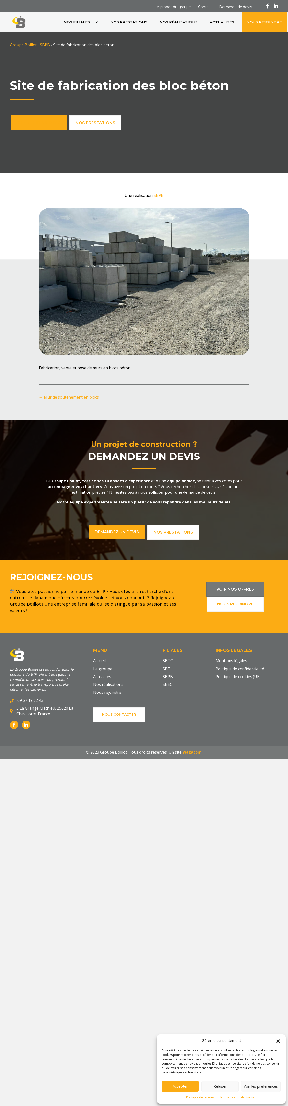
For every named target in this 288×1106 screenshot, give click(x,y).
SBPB (45, 44)
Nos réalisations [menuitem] (108, 684)
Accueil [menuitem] (99, 661)
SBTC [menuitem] (168, 661)
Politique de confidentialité (235, 1097)
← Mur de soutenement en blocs (69, 397)
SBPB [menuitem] (168, 676)
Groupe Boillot (23, 44)
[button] (278, 1040)
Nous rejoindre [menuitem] (107, 692)
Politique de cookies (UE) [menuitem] (238, 676)
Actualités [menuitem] (102, 676)
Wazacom (192, 752)
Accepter (180, 1086)
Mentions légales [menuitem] (231, 661)
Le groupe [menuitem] (102, 669)
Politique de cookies (200, 1097)
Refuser (220, 1086)
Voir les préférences (261, 1086)
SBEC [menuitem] (167, 684)
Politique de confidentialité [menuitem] (240, 669)
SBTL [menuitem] (168, 669)
